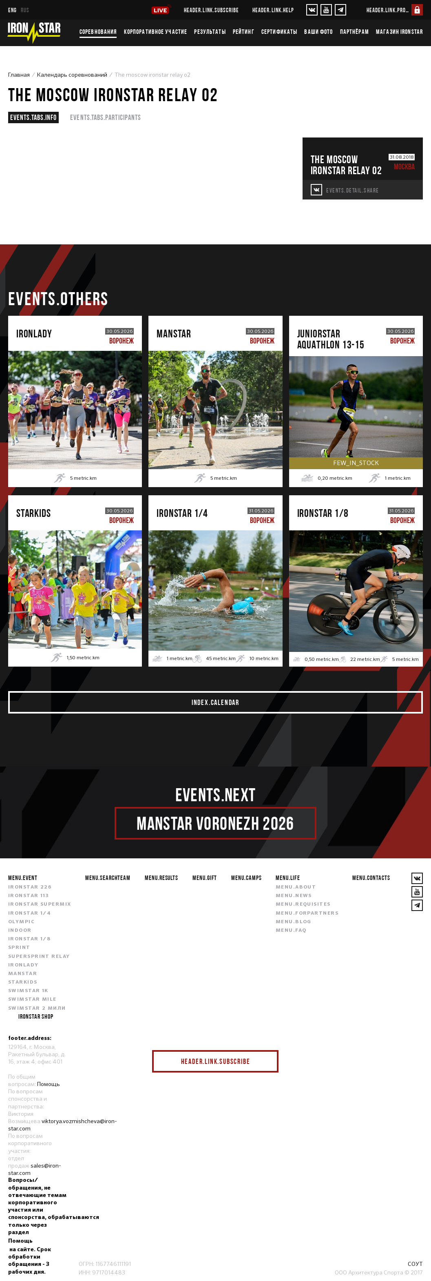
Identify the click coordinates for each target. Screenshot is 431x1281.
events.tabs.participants (105, 117)
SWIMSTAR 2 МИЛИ (37, 1008)
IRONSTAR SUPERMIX (39, 904)
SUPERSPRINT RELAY (39, 956)
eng (12, 10)
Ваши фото (318, 31)
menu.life (288, 877)
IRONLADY (23, 965)
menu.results (162, 877)
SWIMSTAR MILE (32, 999)
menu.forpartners (307, 913)
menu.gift (204, 877)
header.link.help (273, 10)
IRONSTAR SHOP (35, 1016)
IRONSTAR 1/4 (29, 913)
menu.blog (294, 922)
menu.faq (291, 930)
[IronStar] (33, 33)
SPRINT (19, 947)
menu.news (294, 895)
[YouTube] (326, 10)
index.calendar (215, 702)
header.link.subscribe (211, 10)
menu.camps (246, 877)
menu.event (23, 877)
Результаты (209, 31)
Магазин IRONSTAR (399, 31)
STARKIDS (23, 982)
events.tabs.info (33, 117)
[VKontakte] (312, 10)
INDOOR (20, 930)
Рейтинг (243, 31)
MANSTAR (22, 973)
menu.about (296, 887)
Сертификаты (279, 31)
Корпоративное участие (156, 31)
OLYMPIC (21, 922)
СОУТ (415, 1264)
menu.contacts (371, 877)
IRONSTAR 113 (28, 895)
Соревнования (98, 31)
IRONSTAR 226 (29, 887)
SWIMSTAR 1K (28, 990)
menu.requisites (303, 904)
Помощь (48, 1084)
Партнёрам (354, 31)
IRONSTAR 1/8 (29, 939)
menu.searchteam (107, 877)
